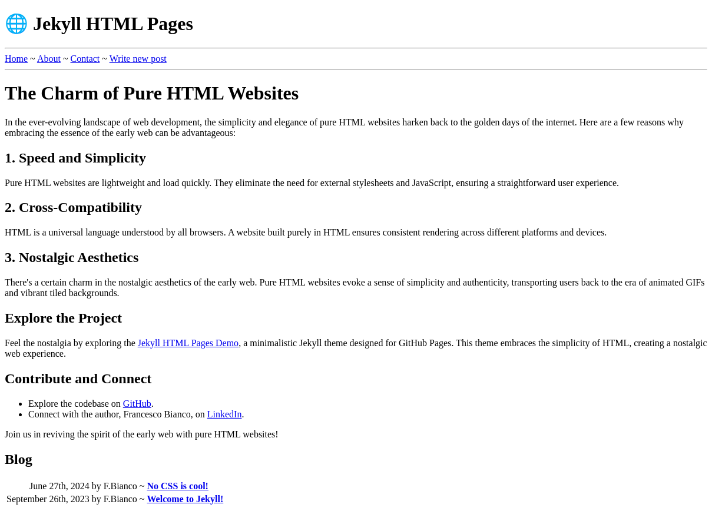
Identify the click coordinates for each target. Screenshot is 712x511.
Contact (85, 59)
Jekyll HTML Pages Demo (188, 343)
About (49, 59)
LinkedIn (224, 414)
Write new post (138, 59)
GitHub (137, 404)
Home (16, 59)
